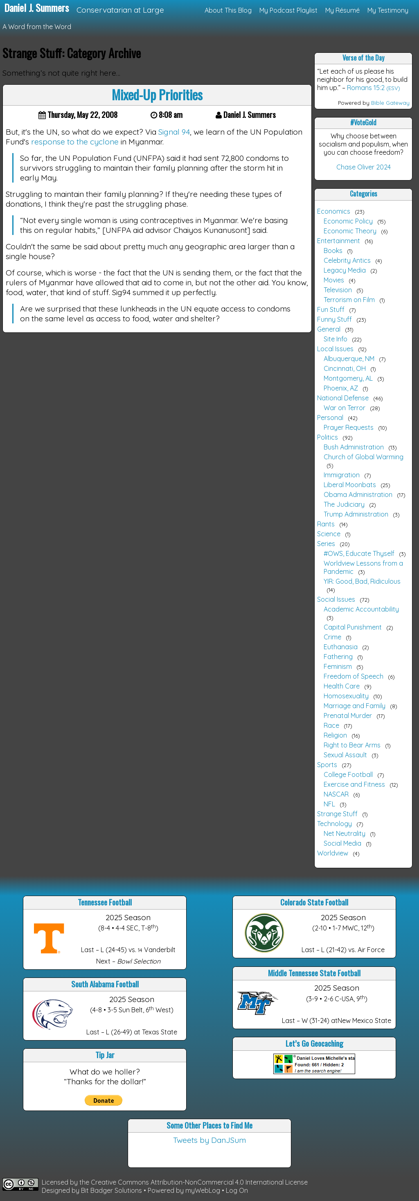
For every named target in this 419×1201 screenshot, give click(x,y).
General (328, 329)
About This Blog (228, 10)
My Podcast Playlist (288, 10)
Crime (332, 637)
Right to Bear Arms (352, 745)
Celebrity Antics (347, 260)
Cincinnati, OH (345, 368)
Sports (327, 765)
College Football (348, 774)
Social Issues (336, 599)
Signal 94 (174, 132)
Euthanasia (341, 647)
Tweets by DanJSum (209, 1140)
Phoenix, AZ (341, 388)
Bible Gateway (390, 102)
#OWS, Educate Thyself (359, 553)
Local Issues (335, 349)
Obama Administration (358, 494)
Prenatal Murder (348, 715)
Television (338, 290)
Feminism (338, 666)
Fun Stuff (331, 309)
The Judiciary (344, 504)
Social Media (342, 843)
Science (328, 534)
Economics (333, 211)
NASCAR (336, 794)
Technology (334, 823)
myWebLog (202, 1190)
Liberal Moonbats (350, 485)
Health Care (342, 686)
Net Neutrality (344, 833)
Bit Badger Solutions (112, 1190)
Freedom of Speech (353, 676)
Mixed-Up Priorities (157, 94)
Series (326, 544)
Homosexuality (346, 696)
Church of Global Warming (363, 457)
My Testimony (387, 10)
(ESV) (393, 88)
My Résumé (342, 10)
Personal (330, 417)
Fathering (338, 656)
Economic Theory (350, 231)
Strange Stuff (337, 814)
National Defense (343, 398)
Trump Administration (356, 514)
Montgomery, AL (348, 378)
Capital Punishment (353, 627)
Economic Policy (348, 221)
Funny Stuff (334, 319)
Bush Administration (354, 447)
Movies (334, 280)
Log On (237, 1190)
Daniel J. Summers (36, 7)
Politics (327, 437)
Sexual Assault (345, 755)
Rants (326, 524)
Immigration (342, 475)
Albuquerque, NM (349, 358)
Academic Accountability (361, 609)
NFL (329, 804)
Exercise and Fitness (354, 784)
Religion (335, 735)
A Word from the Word (36, 27)
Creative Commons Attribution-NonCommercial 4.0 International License (199, 1182)
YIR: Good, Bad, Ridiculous (362, 581)
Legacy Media (345, 270)
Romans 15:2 (366, 88)
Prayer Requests (349, 427)
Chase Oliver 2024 (363, 167)
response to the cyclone (75, 142)
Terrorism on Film (349, 300)
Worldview (332, 853)
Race (331, 725)
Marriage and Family (354, 706)
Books (333, 250)
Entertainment (338, 241)
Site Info (335, 339)
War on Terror (344, 408)
